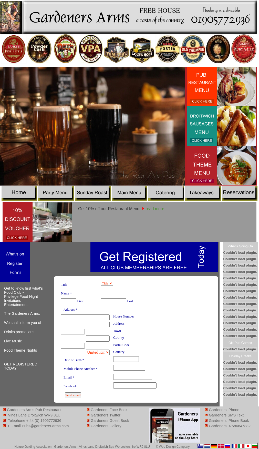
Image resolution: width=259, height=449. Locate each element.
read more (155, 209)
